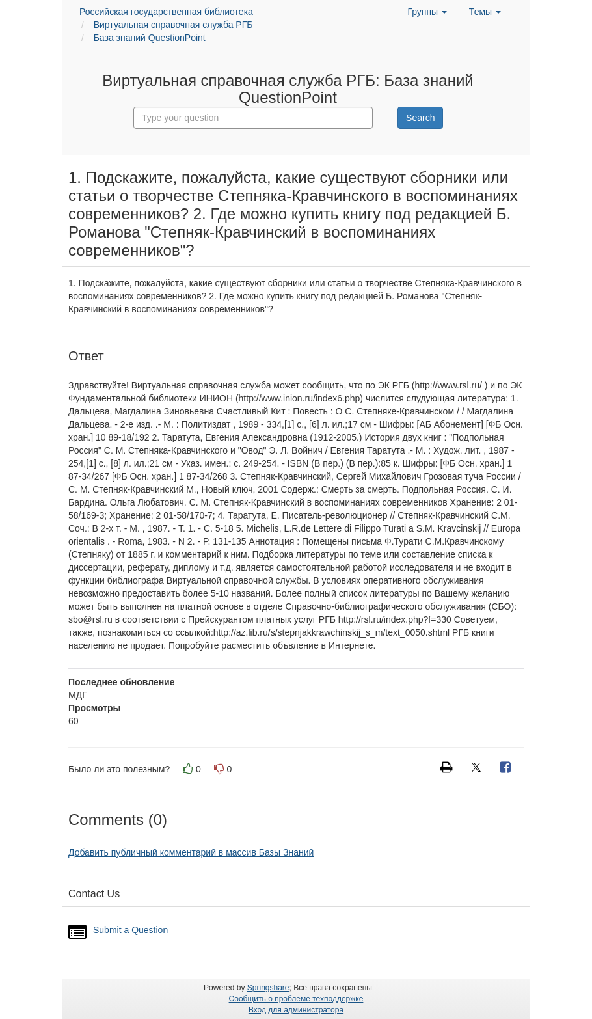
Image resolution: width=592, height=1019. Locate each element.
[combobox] (253, 118)
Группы (427, 12)
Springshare (268, 987)
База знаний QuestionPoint (150, 38)
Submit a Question (130, 930)
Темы (485, 12)
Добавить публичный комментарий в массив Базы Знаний (191, 852)
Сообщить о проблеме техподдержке (296, 998)
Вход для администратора (296, 1009)
